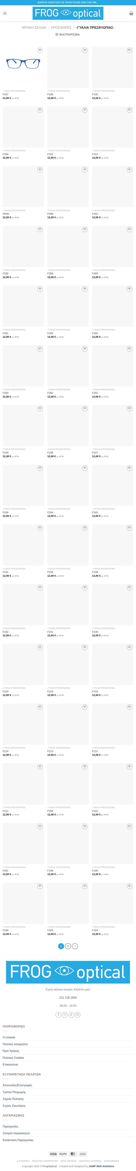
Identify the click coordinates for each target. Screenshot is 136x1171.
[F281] (23, 306)
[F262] (68, 365)
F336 (50, 94)
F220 (5, 691)
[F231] (68, 604)
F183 (95, 930)
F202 (95, 811)
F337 (5, 94)
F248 (50, 452)
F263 (5, 393)
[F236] (112, 545)
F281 (5, 333)
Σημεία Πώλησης (13, 1098)
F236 (95, 572)
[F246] (23, 485)
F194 (5, 930)
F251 (95, 393)
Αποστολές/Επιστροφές (17, 1085)
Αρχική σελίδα (34, 27)
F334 (5, 154)
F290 (5, 273)
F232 (5, 631)
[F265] (112, 306)
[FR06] (23, 186)
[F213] (68, 724)
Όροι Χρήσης (11, 1050)
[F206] (68, 783)
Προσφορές (61, 27)
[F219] (68, 664)
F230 (95, 631)
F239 (50, 572)
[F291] (112, 186)
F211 (5, 811)
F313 (95, 154)
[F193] (68, 903)
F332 (50, 154)
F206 (50, 811)
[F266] (68, 306)
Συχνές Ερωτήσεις (14, 1105)
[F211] (23, 783)
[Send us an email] (78, 1015)
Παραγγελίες (10, 1126)
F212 (95, 751)
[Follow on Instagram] (65, 1015)
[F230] (112, 604)
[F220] (23, 664)
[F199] (68, 843)
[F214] (23, 724)
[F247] (112, 425)
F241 (5, 572)
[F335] (112, 67)
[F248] (68, 425)
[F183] (112, 903)
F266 (50, 333)
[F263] (23, 365)
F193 (50, 930)
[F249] (23, 425)
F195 (95, 870)
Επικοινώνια (10, 1064)
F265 (95, 333)
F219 (50, 691)
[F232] (23, 604)
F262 (50, 393)
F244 (50, 512)
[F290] (23, 246)
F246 (5, 512)
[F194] (23, 903)
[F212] (112, 724)
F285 (95, 273)
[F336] (68, 67)
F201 (5, 870)
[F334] (23, 127)
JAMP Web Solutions (101, 1166)
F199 (50, 870)
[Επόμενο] (75, 946)
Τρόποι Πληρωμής (14, 1092)
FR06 (6, 213)
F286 (50, 273)
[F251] (112, 365)
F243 (95, 512)
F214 (5, 751)
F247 (95, 452)
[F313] (112, 127)
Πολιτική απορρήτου (15, 1044)
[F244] (68, 485)
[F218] (112, 664)
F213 (50, 751)
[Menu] (5, 13)
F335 (95, 94)
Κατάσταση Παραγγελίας (18, 1140)
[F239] (68, 545)
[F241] (23, 545)
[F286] (68, 246)
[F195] (112, 843)
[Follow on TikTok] (71, 1015)
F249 (5, 452)
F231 (50, 631)
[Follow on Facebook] (58, 1015)
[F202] (112, 783)
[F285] (112, 246)
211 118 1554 (68, 997)
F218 (95, 691)
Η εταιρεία (9, 1037)
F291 (95, 213)
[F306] (68, 186)
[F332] (68, 127)
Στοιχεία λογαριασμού (16, 1133)
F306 (50, 213)
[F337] (23, 67)
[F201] (23, 843)
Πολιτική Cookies (13, 1057)
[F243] (112, 485)
